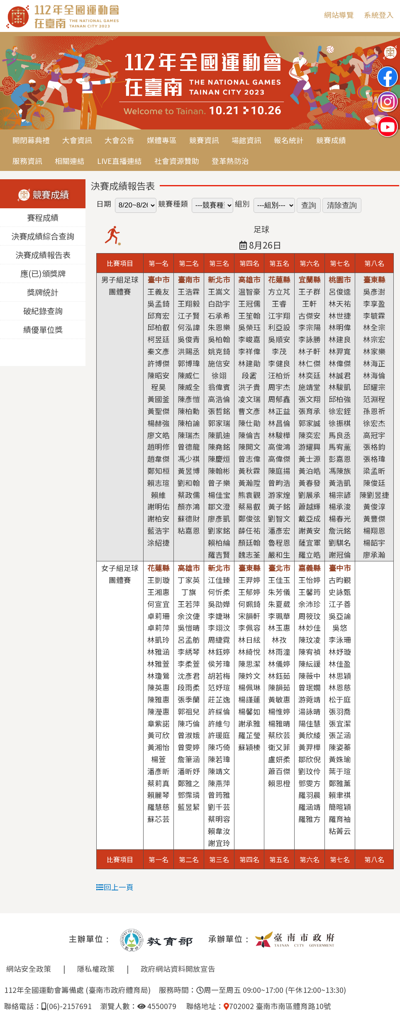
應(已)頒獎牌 (43, 273)
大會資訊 (77, 140)
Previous (14, 83)
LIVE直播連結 (119, 161)
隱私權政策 (96, 968)
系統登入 (379, 15)
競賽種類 (173, 203)
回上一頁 (115, 887)
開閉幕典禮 (31, 140)
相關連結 (70, 161)
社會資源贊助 (176, 161)
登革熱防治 (230, 161)
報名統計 (289, 140)
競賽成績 (331, 140)
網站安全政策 (28, 968)
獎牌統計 (43, 292)
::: (311, 15)
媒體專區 (162, 140)
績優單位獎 (43, 329)
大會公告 (119, 140)
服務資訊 (27, 161)
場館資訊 (246, 140)
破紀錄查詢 (43, 311)
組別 (242, 203)
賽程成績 (43, 217)
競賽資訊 (204, 140)
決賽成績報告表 (43, 255)
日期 (103, 203)
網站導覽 (339, 15)
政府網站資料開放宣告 (178, 968)
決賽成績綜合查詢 (42, 236)
